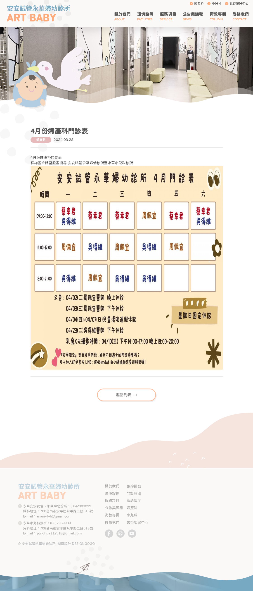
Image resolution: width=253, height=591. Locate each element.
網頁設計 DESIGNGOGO (76, 543)
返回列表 (126, 399)
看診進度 (134, 500)
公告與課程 (193, 14)
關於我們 (122, 14)
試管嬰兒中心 (238, 3)
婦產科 (199, 3)
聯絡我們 (240, 14)
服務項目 (168, 14)
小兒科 (216, 3)
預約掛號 (134, 486)
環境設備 (145, 14)
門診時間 (134, 493)
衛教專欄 (218, 14)
